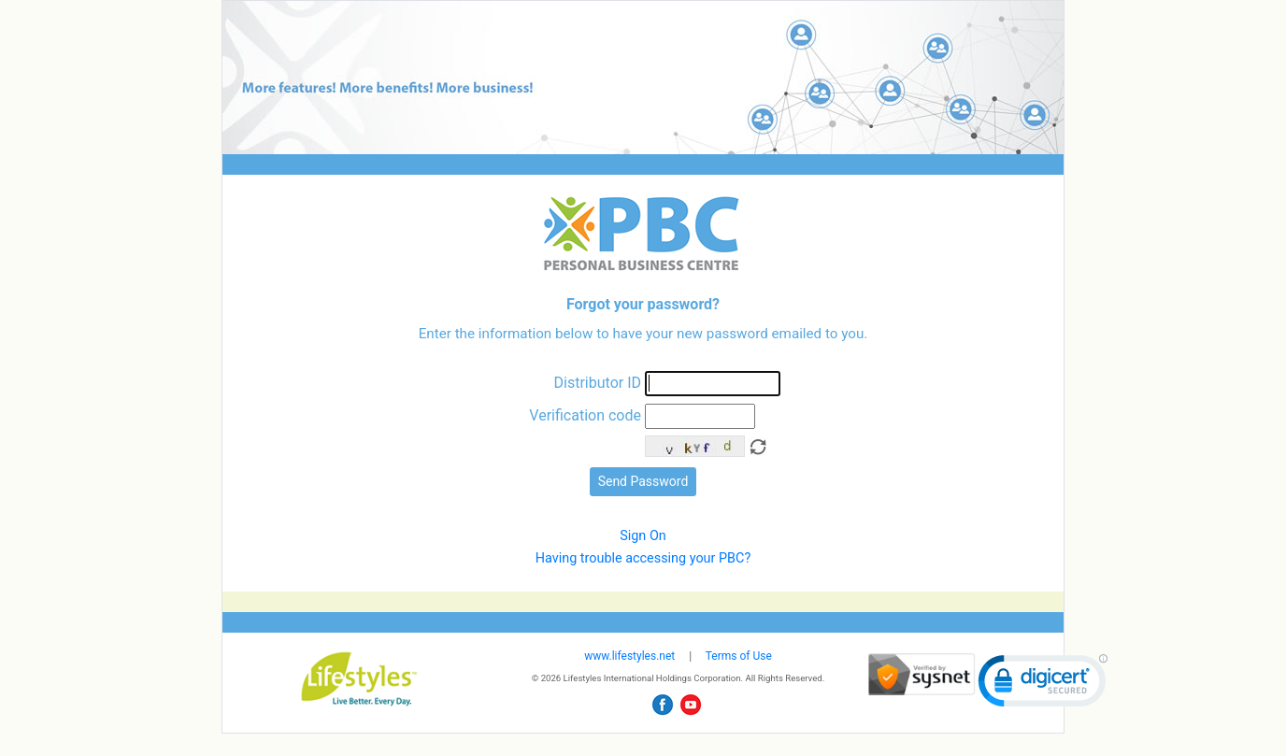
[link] (1043, 685)
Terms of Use (739, 656)
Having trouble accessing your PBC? (643, 558)
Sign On (643, 536)
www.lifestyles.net (629, 656)
